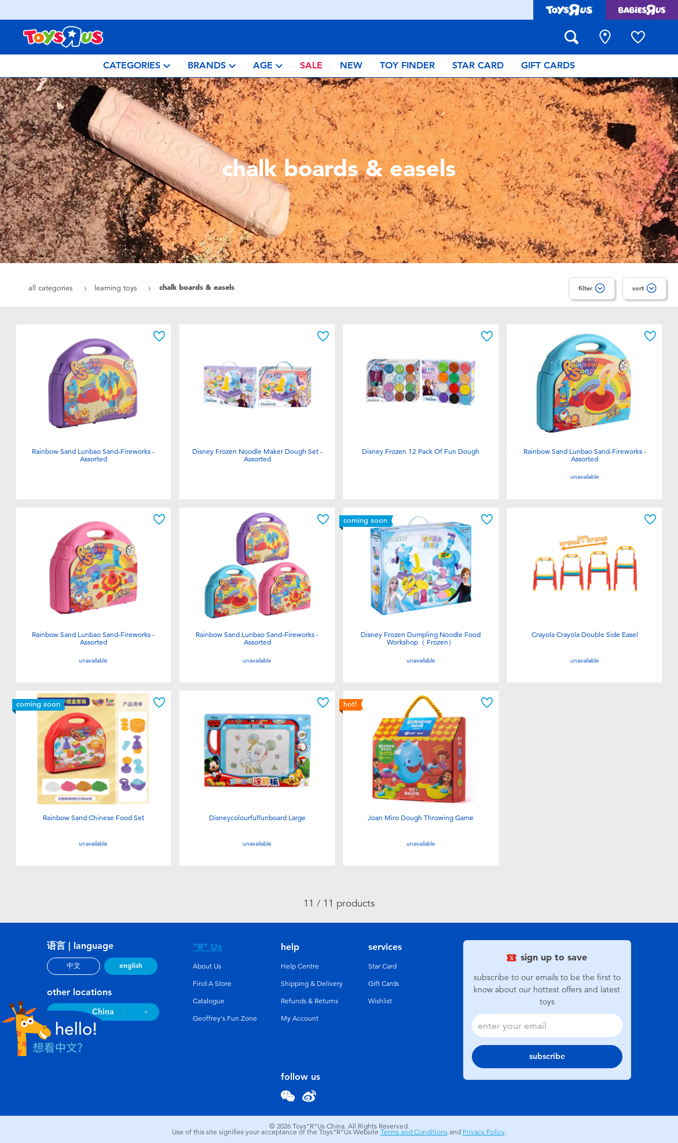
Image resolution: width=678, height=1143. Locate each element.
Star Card (382, 966)
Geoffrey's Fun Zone (225, 1018)
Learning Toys (117, 288)
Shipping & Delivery (312, 984)
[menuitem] (136, 65)
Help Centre (300, 966)
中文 (73, 966)
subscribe (547, 1056)
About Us (207, 966)
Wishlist (380, 1001)
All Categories (51, 288)
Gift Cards (383, 984)
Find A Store (212, 984)
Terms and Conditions (414, 1132)
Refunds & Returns (309, 1001)
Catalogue (209, 1001)
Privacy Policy (484, 1132)
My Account (299, 1018)
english (130, 966)
